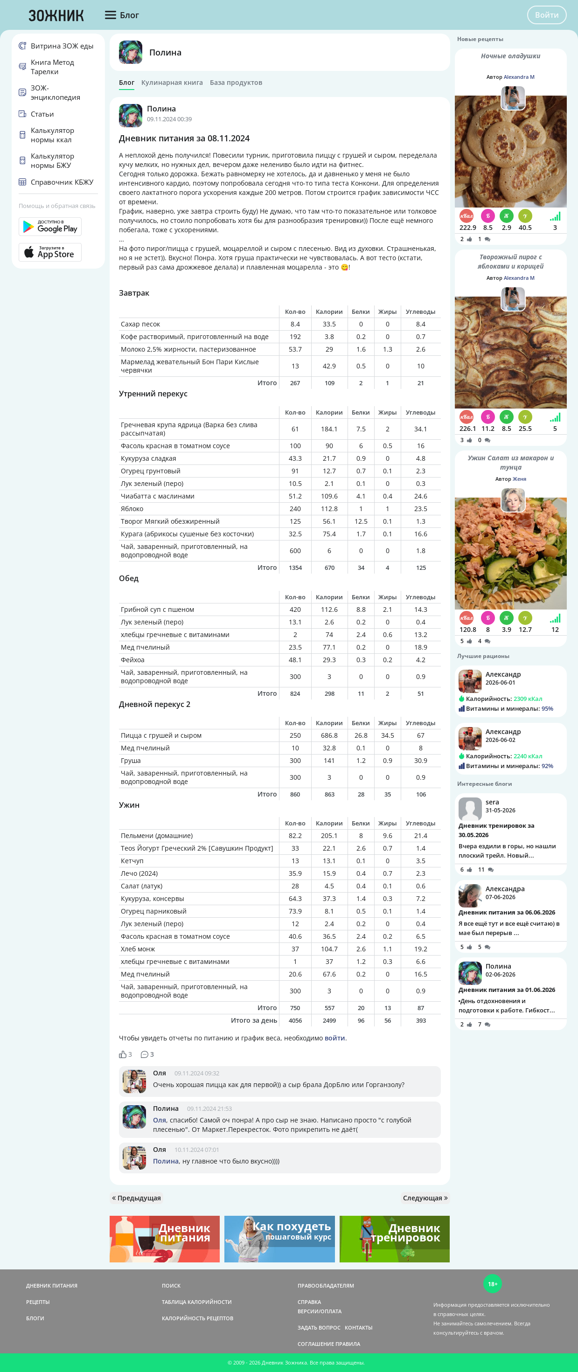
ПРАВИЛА (347, 1343)
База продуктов (236, 82)
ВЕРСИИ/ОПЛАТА (319, 1311)
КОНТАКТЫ (359, 1327)
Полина (165, 52)
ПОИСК (171, 1285)
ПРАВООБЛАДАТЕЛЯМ (326, 1285)
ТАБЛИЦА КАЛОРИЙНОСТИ (197, 1301)
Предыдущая (136, 1197)
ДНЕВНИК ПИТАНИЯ (51, 1285)
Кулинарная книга (172, 82)
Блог (126, 82)
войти (335, 1037)
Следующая (425, 1197)
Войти (547, 15)
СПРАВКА (309, 1301)
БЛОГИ (35, 1318)
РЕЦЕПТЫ (38, 1301)
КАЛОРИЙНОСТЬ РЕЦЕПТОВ (197, 1318)
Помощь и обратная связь (57, 205)
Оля (159, 1072)
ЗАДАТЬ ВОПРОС (319, 1327)
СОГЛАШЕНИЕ (316, 1343)
